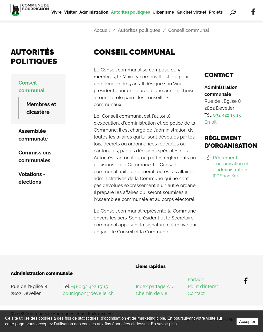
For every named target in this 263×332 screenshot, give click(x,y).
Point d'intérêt (203, 286)
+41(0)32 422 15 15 (89, 286)
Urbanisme (163, 12)
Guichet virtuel (191, 12)
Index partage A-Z (155, 286)
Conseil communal (31, 87)
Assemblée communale (33, 135)
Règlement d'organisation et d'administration (231, 167)
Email (210, 122)
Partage (196, 279)
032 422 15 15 (227, 115)
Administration (93, 12)
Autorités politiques (130, 12)
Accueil (102, 30)
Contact (196, 293)
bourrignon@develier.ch (88, 293)
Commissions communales (34, 156)
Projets (216, 12)
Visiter (70, 12)
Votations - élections (31, 178)
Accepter (247, 321)
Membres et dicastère (41, 108)
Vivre (56, 12)
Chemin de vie (151, 293)
